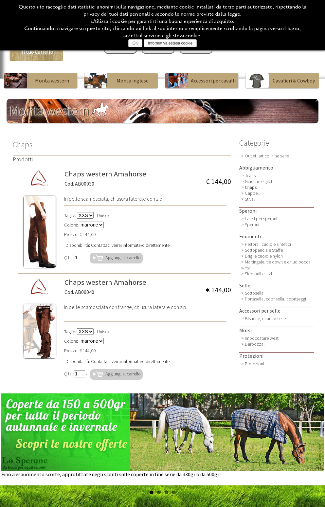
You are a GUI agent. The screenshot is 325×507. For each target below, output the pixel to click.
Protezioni (254, 364)
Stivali (250, 199)
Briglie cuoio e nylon (264, 256)
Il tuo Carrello (37, 51)
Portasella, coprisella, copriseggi (275, 299)
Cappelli (253, 193)
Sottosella (254, 293)
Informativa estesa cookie (170, 43)
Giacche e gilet (258, 181)
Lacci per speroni (261, 219)
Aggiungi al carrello (116, 258)
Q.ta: (74, 258)
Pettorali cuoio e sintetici (268, 244)
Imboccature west (262, 338)
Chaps (251, 187)
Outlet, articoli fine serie (267, 156)
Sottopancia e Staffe (264, 250)
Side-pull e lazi (258, 274)
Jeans (250, 175)
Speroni (252, 224)
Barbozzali (255, 344)
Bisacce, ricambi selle (265, 318)
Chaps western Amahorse (105, 178)
